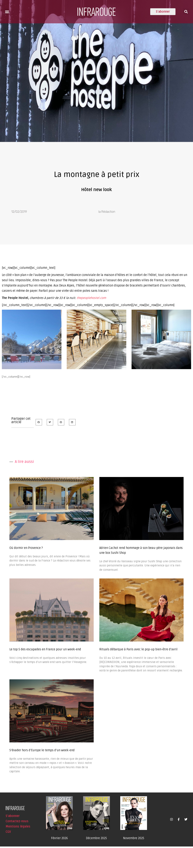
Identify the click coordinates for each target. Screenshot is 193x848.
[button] (7, 11)
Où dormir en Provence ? (26, 549)
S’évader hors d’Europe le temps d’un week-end (42, 752)
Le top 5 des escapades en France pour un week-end (45, 651)
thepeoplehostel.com (91, 299)
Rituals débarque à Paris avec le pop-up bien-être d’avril (138, 651)
